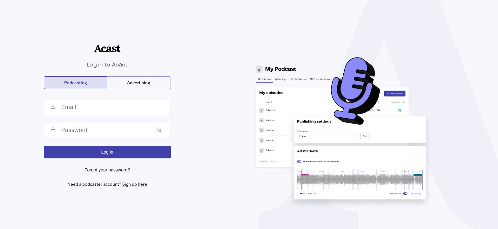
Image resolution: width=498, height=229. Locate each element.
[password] (104, 130)
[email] (114, 107)
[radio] (76, 82)
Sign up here (134, 184)
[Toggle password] (159, 130)
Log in (107, 152)
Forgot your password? (107, 169)
